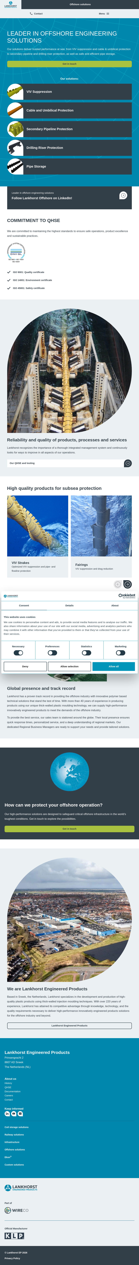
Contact (36, 13)
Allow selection (70, 666)
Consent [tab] (24, 605)
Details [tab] (69, 605)
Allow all (114, 666)
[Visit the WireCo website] (17, 1210)
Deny (25, 666)
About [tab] (115, 605)
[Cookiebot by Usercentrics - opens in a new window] (121, 596)
